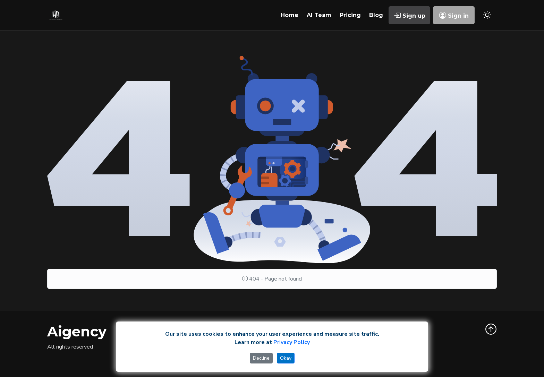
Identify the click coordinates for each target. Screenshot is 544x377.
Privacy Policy (291, 342)
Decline (261, 358)
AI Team (319, 15)
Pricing (350, 15)
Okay (285, 358)
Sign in (454, 15)
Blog (376, 15)
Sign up (409, 15)
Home (289, 15)
